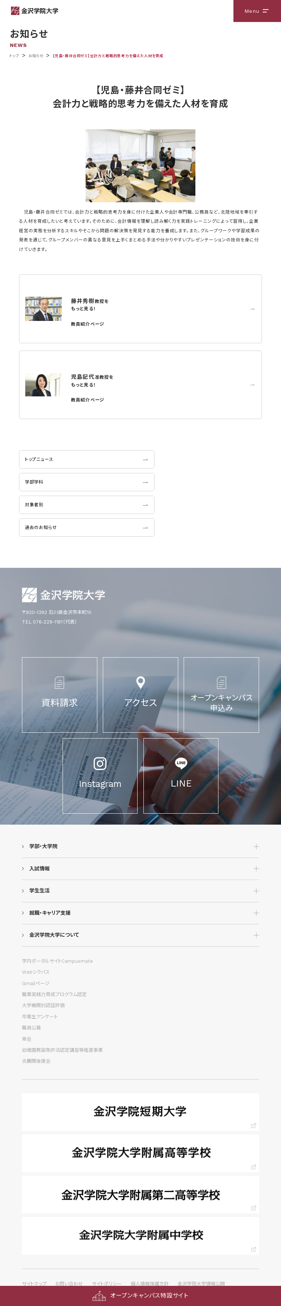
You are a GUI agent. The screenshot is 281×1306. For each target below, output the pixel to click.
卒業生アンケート (40, 1017)
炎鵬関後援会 (36, 1061)
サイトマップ (34, 1284)
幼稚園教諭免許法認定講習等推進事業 (62, 1050)
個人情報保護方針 (150, 1284)
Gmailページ (36, 983)
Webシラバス (36, 972)
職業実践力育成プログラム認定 (54, 994)
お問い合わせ (69, 1284)
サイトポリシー (107, 1284)
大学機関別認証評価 (43, 1005)
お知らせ (36, 56)
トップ (14, 56)
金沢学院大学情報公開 (201, 1284)
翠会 (26, 1039)
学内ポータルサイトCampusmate (57, 961)
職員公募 (31, 1028)
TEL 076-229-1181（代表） (49, 622)
